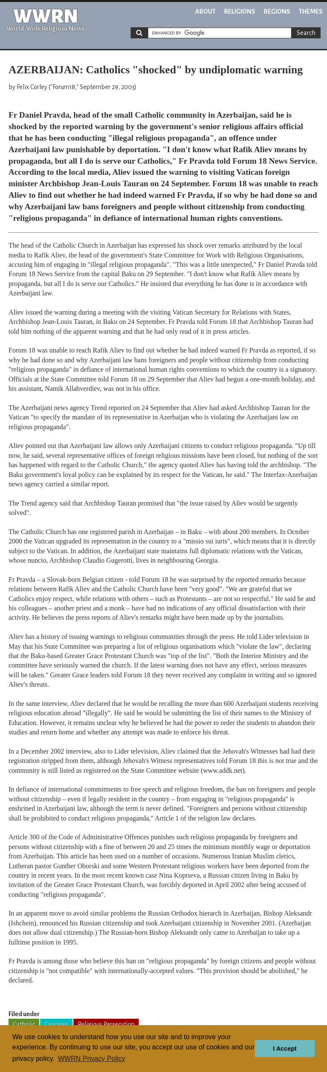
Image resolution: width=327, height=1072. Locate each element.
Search (306, 32)
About (205, 11)
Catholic (24, 1024)
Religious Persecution (106, 1024)
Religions (239, 11)
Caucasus (56, 1024)
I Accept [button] (284, 1048)
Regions (277, 11)
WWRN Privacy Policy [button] (91, 1058)
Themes (311, 11)
